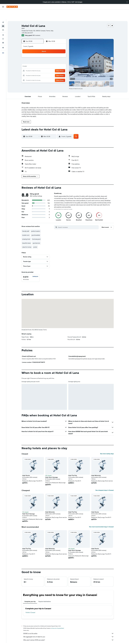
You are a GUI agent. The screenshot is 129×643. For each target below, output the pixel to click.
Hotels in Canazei (30, 602)
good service (36, 233)
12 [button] (48, 56)
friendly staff (25, 221)
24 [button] (40, 65)
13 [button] (53, 56)
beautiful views (26, 233)
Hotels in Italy (48, 639)
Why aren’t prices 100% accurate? (68, 630)
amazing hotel (26, 229)
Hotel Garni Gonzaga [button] (51, 467)
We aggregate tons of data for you (68, 627)
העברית (80, 2)
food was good (36, 229)
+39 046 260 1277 (27, 23)
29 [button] (61, 65)
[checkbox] (31, 268)
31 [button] (40, 69)
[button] (127, 2)
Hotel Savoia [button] (26, 465)
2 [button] (35, 52)
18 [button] (44, 61)
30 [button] (35, 69)
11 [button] (44, 56)
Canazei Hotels (86, 639)
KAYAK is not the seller (68, 623)
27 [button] (53, 65)
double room (25, 225)
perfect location (35, 221)
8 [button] (61, 52)
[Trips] (3, 37)
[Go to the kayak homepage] (12, 7)
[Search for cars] (3, 20)
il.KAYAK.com (25, 639)
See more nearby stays (107, 443)
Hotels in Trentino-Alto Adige (61, 639)
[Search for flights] (3, 12)
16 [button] (35, 61)
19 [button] (48, 61)
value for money (26, 237)
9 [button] (35, 56)
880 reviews (36, 25)
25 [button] (44, 65)
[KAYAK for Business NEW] (3, 32)
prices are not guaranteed (57, 618)
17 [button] (39, 61)
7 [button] (57, 52)
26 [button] (48, 65)
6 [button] (52, 52)
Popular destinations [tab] (44, 591)
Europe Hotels (39, 639)
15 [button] (61, 56)
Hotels (31, 639)
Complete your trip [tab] (30, 591)
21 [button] (57, 61)
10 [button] (40, 56)
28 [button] (57, 65)
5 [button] (48, 52)
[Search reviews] (78, 217)
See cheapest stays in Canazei (105, 480)
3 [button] (39, 52)
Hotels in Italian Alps (75, 639)
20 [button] (53, 61)
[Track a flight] (3, 29)
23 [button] (35, 65)
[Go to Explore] (3, 25)
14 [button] (57, 56)
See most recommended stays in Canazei (101, 516)
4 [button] (44, 52)
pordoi (35, 237)
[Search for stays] (3, 16)
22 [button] (61, 61)
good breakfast (36, 225)
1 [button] (61, 48)
